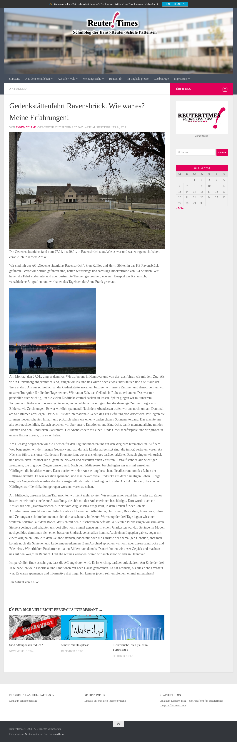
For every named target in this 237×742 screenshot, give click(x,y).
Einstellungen (175, 4)
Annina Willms (25, 127)
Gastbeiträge (161, 78)
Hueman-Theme (57, 734)
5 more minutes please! (75, 645)
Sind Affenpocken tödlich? (26, 645)
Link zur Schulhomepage (23, 700)
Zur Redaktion (201, 136)
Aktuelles (18, 88)
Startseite (14, 78)
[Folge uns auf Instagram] (225, 89)
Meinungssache (92, 78)
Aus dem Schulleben (37, 78)
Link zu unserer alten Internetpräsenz (105, 700)
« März (180, 208)
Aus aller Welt (66, 78)
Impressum (180, 78)
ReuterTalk (115, 78)
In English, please (137, 78)
